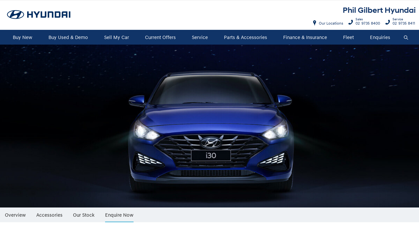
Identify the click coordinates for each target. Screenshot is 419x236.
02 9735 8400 (366, 22)
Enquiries (380, 37)
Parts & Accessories (245, 37)
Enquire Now (119, 215)
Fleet (348, 37)
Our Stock (84, 214)
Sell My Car (116, 37)
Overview (15, 214)
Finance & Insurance (305, 37)
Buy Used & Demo (68, 37)
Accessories (49, 214)
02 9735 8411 (402, 22)
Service (200, 37)
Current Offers (160, 37)
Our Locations (331, 23)
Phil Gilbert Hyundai (379, 10)
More (148, 212)
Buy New (22, 37)
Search (404, 37)
